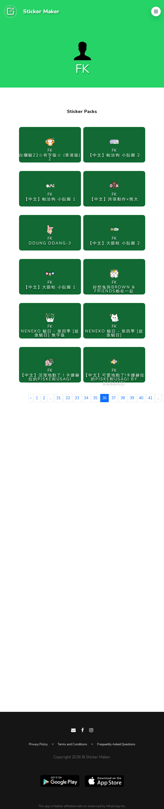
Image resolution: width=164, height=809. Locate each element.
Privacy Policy (38, 744)
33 (77, 398)
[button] (156, 11)
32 (67, 398)
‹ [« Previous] (30, 398)
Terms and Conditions (72, 744)
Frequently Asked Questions (116, 744)
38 (122, 398)
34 (86, 398)
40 (141, 398)
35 (95, 398)
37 (113, 398)
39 (132, 398)
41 (150, 398)
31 (58, 398)
